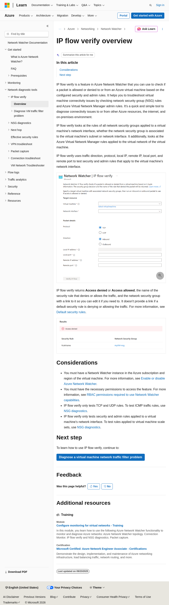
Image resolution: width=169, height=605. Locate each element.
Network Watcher (111, 28)
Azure (71, 28)
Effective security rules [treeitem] (24, 137)
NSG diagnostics (75, 411)
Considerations (69, 69)
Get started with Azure (147, 15)
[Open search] (150, 5)
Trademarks (10, 602)
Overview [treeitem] (20, 103)
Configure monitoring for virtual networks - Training (89, 525)
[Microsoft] (7, 5)
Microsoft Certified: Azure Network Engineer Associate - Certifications (101, 548)
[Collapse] (47, 25)
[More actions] (162, 29)
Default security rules (70, 312)
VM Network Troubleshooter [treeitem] (28, 165)
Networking (87, 28)
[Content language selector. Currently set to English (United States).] (22, 588)
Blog (53, 596)
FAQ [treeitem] (13, 68)
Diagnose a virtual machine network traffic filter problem (100, 457)
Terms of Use (143, 596)
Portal (123, 15)
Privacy (84, 596)
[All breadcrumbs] (59, 29)
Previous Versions (34, 596)
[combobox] (27, 34)
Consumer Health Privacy (112, 596)
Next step (65, 74)
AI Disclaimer (11, 596)
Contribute (69, 596)
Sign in (160, 5)
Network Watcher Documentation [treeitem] (28, 42)
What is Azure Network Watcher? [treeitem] (24, 59)
